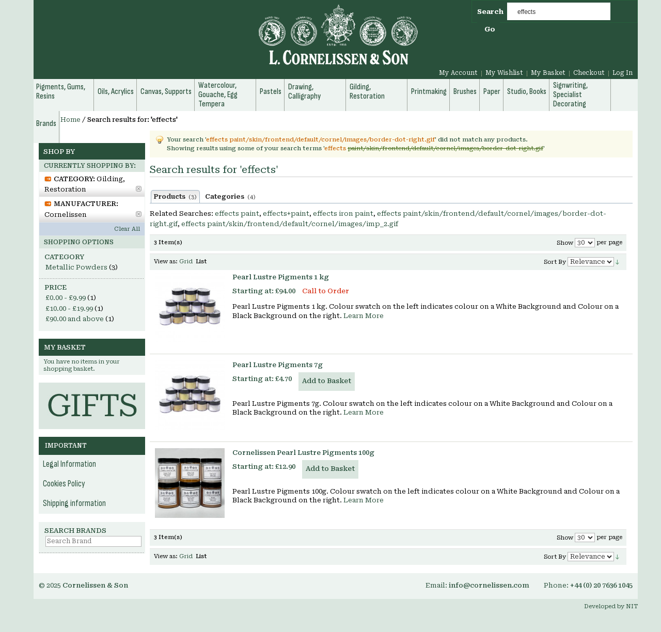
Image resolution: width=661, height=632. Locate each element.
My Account (458, 72)
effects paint (237, 213)
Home (70, 119)
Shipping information (74, 503)
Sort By (555, 262)
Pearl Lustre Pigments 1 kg (280, 277)
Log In (622, 72)
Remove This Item (138, 189)
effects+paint (286, 213)
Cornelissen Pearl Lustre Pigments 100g (303, 452)
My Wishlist (504, 72)
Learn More (363, 316)
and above (74, 319)
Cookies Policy (64, 484)
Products (175, 196)
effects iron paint (343, 213)
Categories (230, 196)
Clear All (127, 229)
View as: (166, 261)
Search (490, 11)
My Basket (548, 72)
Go (489, 29)
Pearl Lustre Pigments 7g (277, 365)
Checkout (589, 72)
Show (565, 243)
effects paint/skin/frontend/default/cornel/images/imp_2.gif (289, 224)
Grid (186, 261)
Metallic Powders (76, 267)
